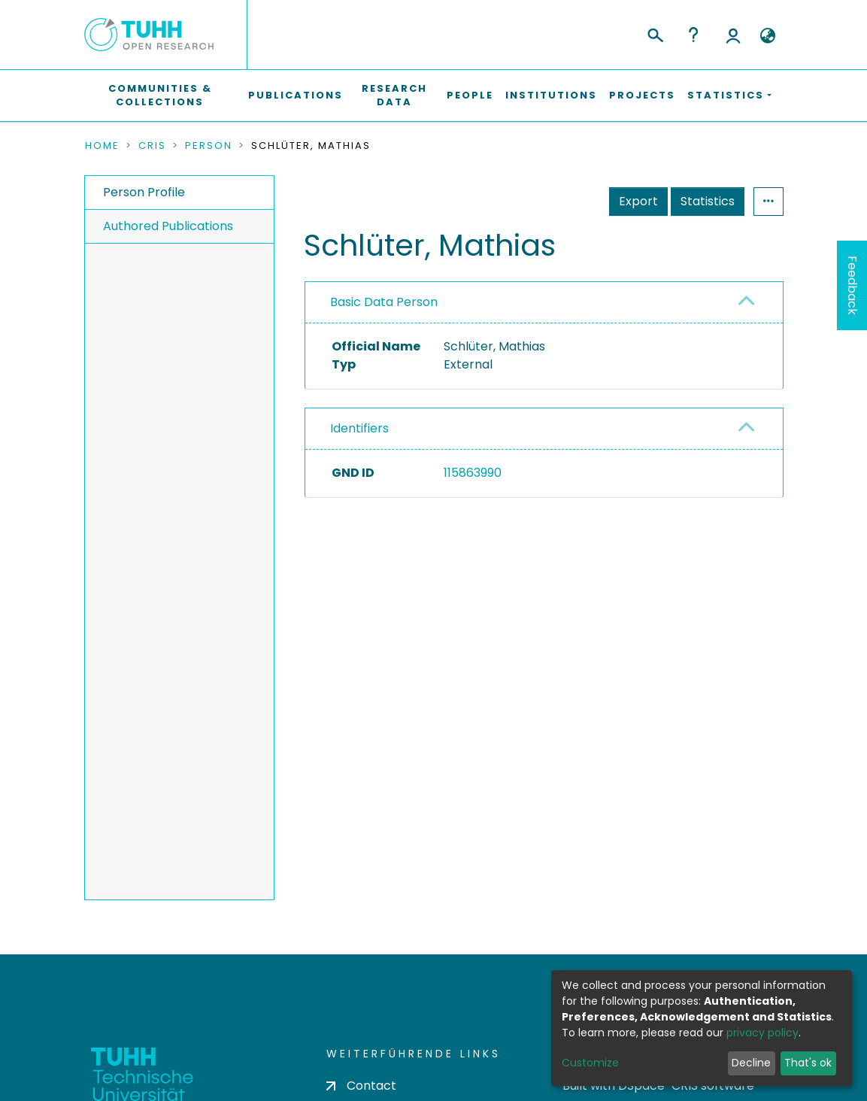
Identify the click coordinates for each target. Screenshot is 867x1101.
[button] (768, 36)
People (470, 95)
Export (638, 201)
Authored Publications (168, 226)
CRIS (152, 146)
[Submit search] (654, 33)
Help (693, 34)
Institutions (551, 95)
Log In (733, 34)
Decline (751, 1062)
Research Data (394, 95)
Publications (295, 95)
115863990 (473, 472)
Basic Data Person (384, 302)
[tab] (544, 302)
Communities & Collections (160, 95)
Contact (361, 1085)
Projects (642, 95)
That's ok (808, 1062)
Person (208, 146)
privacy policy (762, 1032)
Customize (590, 1062)
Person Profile (144, 192)
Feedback (852, 285)
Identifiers (359, 428)
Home (102, 146)
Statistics (708, 201)
